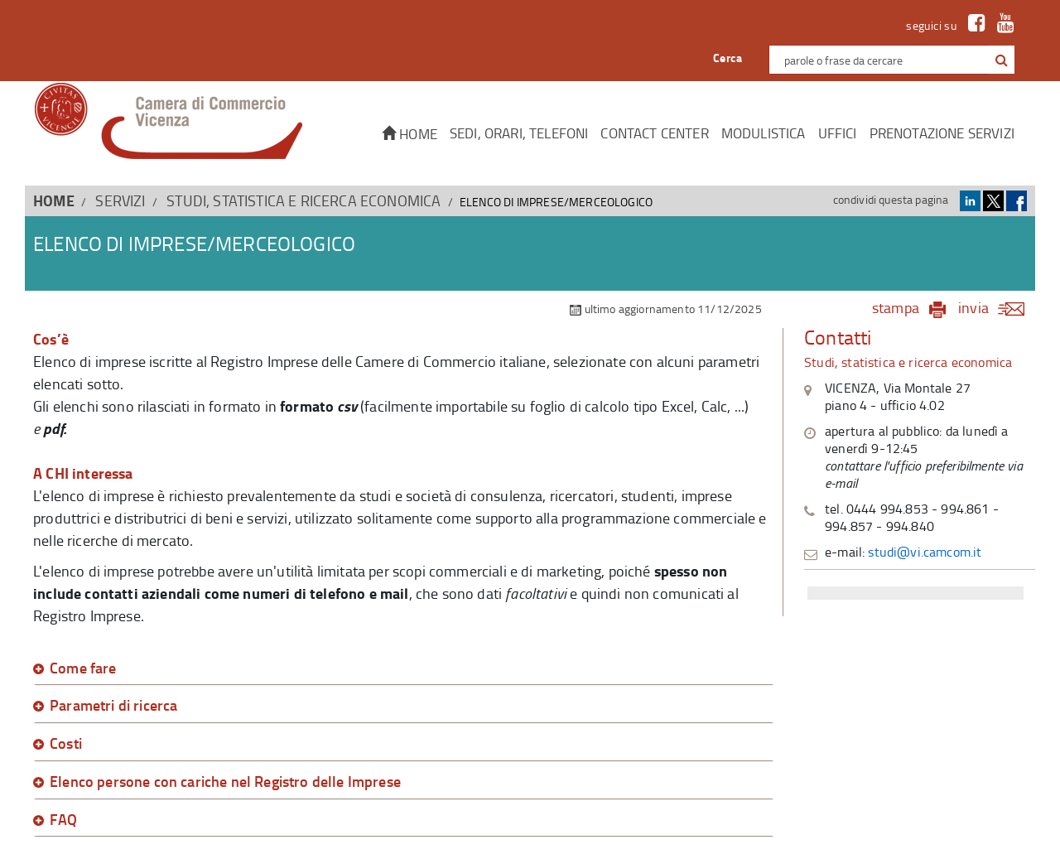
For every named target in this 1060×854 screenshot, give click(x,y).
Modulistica (763, 132)
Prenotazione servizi (942, 132)
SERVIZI (120, 200)
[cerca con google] (999, 60)
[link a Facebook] (972, 25)
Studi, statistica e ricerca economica (303, 200)
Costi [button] (66, 744)
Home (409, 133)
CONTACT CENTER (654, 132)
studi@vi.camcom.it (924, 552)
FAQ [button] (64, 820)
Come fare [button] (83, 668)
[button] (1001, 60)
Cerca (727, 57)
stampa (895, 307)
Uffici (837, 132)
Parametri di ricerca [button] (113, 705)
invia (996, 307)
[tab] (403, 668)
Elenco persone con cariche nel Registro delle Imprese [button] (225, 782)
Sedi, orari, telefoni (519, 132)
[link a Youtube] (1001, 25)
